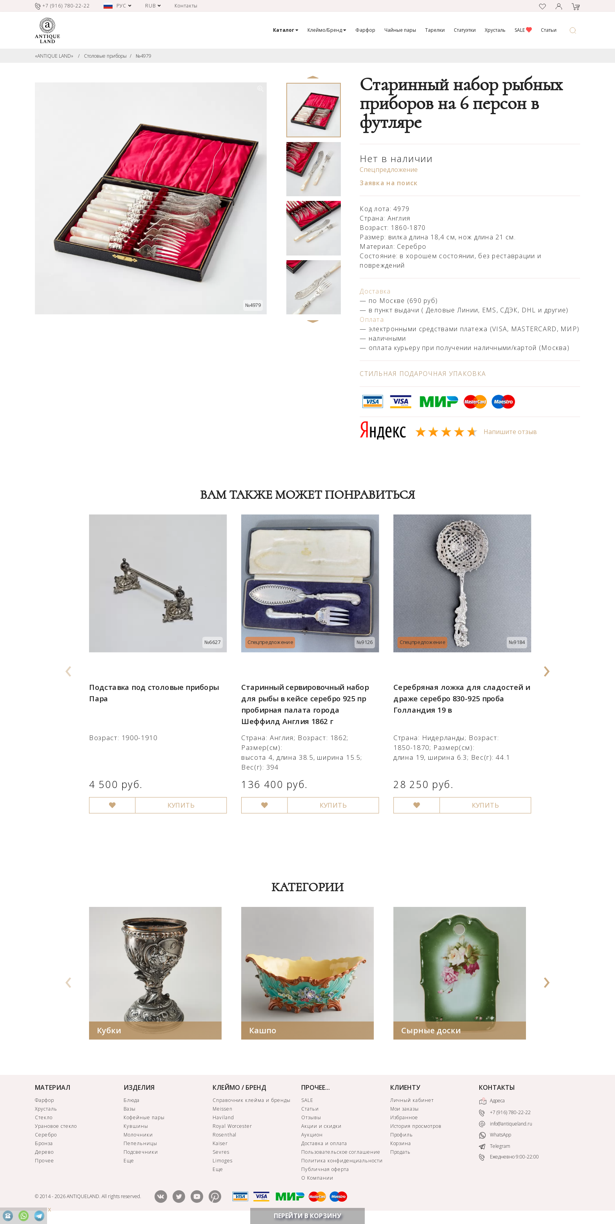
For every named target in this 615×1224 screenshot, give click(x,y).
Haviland (223, 1118)
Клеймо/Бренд (327, 30)
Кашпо (262, 1031)
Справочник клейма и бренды (252, 1101)
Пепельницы (140, 1144)
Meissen (223, 1110)
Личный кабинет (412, 1101)
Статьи (549, 30)
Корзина (400, 1144)
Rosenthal (225, 1136)
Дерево (44, 1153)
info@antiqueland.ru (505, 1125)
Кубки (109, 1031)
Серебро (46, 1136)
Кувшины (136, 1127)
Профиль (401, 1136)
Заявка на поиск (389, 183)
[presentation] (69, 669)
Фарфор (365, 30)
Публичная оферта (325, 1170)
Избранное (404, 1118)
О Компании (317, 1179)
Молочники (138, 1136)
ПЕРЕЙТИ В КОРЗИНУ (307, 1215)
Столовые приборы (105, 56)
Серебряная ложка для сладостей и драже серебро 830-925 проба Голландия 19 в (459, 691)
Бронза (44, 1144)
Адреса (492, 1102)
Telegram (494, 1147)
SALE (523, 30)
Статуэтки (465, 30)
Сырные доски (431, 1031)
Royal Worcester (232, 1127)
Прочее (44, 1161)
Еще (129, 1161)
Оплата (372, 319)
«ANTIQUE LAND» (54, 56)
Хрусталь (495, 30)
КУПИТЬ (177, 794)
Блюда (132, 1101)
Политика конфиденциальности (342, 1161)
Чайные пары (400, 30)
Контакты (186, 5)
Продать (400, 1153)
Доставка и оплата (324, 1144)
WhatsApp (495, 1136)
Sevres (221, 1153)
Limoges (223, 1161)
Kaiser (220, 1144)
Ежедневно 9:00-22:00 (509, 1158)
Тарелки (435, 30)
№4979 (143, 56)
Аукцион (312, 1136)
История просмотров (416, 1127)
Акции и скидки (321, 1127)
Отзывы (311, 1118)
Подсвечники (141, 1153)
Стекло (44, 1118)
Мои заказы (404, 1110)
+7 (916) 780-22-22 (505, 1114)
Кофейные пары (144, 1118)
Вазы (130, 1110)
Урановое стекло (56, 1127)
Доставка (375, 291)
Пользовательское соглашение (340, 1153)
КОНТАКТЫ (497, 1088)
